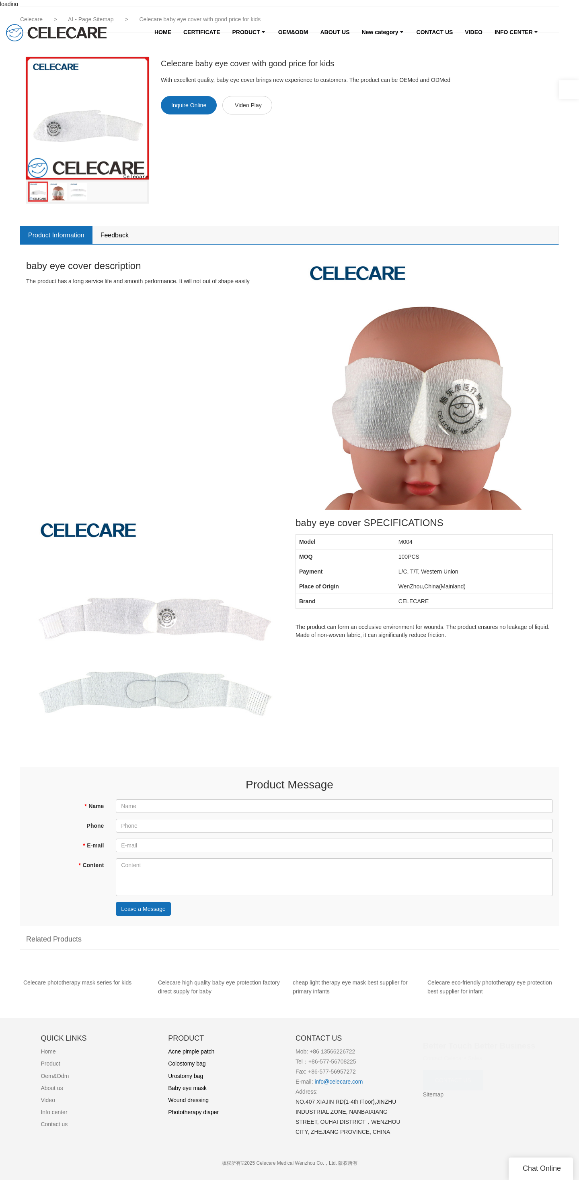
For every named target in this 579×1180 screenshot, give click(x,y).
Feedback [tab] (115, 235)
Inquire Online (188, 105)
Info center (54, 1112)
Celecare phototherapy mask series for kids (77, 988)
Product (50, 1063)
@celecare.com (343, 1081)
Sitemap (433, 1094)
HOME (162, 32)
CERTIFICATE (201, 32)
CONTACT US (435, 32)
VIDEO (473, 32)
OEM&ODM (293, 32)
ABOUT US (334, 32)
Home (48, 1051)
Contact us (54, 1124)
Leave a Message (143, 909)
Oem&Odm (55, 1076)
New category (380, 32)
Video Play (248, 105)
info (318, 1081)
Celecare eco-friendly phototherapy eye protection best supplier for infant (489, 992)
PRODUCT (246, 32)
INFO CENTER (514, 32)
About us (52, 1088)
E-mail (93, 845)
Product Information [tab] (56, 235)
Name (94, 806)
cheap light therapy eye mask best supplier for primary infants (350, 992)
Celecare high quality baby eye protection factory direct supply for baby (219, 992)
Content (91, 865)
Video (48, 1100)
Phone (95, 826)
